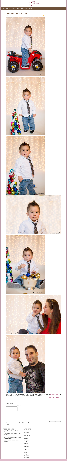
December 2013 (27, 453)
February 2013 (27, 459)
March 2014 (26, 448)
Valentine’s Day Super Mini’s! (9, 437)
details (18, 8)
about (26, 8)
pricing (22, 8)
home (3, 8)
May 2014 (26, 445)
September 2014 (27, 440)
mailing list (30, 8)
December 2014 (27, 437)
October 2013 (26, 456)
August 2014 (26, 442)
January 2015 (26, 435)
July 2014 (26, 443)
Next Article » (58, 397)
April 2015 (26, 432)
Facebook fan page (54, 394)
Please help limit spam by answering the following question (18, 424)
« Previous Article (51, 397)
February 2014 (27, 449)
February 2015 (27, 434)
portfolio (13, 8)
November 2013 (27, 454)
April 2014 (26, 446)
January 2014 (26, 451)
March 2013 (26, 457)
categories (8, 8)
